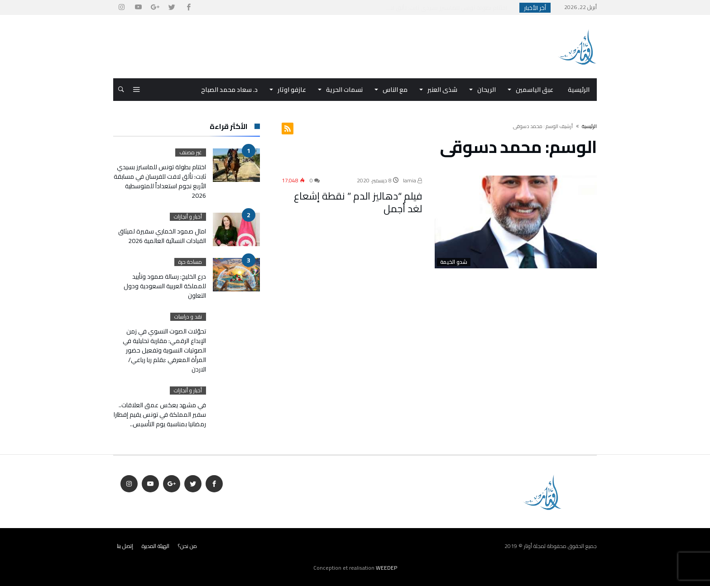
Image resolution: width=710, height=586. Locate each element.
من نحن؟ (187, 546)
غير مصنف (190, 152)
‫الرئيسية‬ (589, 126)
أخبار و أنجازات (188, 217)
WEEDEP (386, 567)
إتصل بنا (125, 546)
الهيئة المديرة (155, 546)
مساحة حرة (190, 262)
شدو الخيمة (453, 262)
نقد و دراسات (188, 317)
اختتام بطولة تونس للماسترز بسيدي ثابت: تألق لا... (448, 7)
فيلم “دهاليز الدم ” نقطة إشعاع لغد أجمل (358, 202)
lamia (412, 180)
